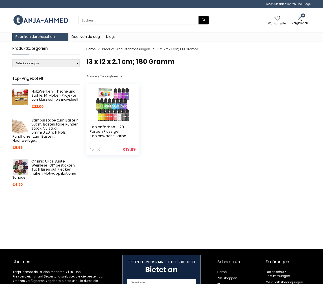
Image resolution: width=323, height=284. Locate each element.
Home (91, 49)
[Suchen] (204, 20)
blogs (111, 36)
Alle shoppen (227, 278)
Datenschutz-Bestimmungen (278, 274)
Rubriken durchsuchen (35, 36)
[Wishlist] (277, 18)
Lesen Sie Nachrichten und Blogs (288, 4)
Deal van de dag (85, 36)
